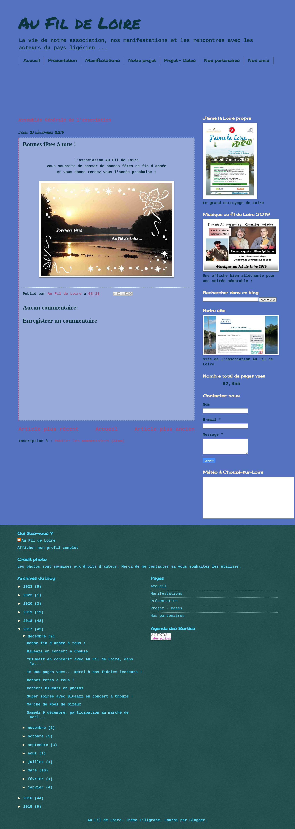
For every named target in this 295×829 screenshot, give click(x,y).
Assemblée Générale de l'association (64, 120)
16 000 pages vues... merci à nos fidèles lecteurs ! (84, 672)
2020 (28, 604)
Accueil (31, 60)
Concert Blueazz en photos (55, 688)
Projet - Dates (180, 60)
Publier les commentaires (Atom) (90, 441)
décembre (38, 636)
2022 (28, 595)
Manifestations (102, 60)
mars (33, 770)
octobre (37, 736)
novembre (38, 728)
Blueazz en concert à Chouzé (57, 651)
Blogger (197, 820)
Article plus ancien (164, 429)
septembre (39, 745)
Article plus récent (48, 429)
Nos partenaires (222, 60)
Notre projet (142, 60)
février (37, 779)
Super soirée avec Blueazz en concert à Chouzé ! (80, 696)
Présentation (62, 60)
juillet (37, 762)
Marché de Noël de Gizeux (54, 704)
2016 (28, 798)
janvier (37, 787)
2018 (28, 621)
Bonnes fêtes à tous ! (50, 680)
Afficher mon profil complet (47, 548)
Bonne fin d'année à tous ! (56, 643)
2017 (28, 629)
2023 (28, 587)
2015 (28, 807)
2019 (28, 612)
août (33, 753)
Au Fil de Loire (79, 22)
